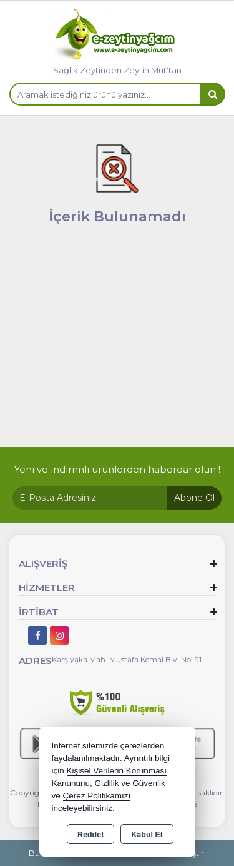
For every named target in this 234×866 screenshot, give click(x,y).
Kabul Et (147, 834)
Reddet (90, 834)
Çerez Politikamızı (97, 795)
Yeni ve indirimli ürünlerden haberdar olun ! (117, 469)
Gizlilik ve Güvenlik (130, 783)
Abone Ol (194, 497)
